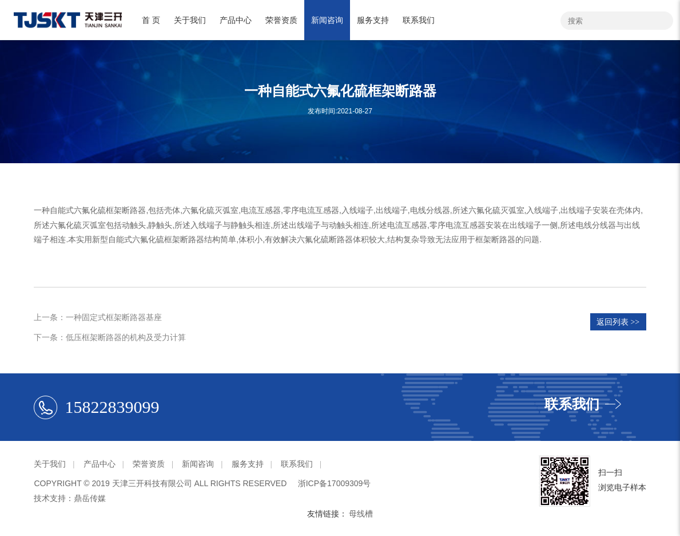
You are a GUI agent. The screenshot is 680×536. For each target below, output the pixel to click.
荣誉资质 (281, 20)
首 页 (151, 20)
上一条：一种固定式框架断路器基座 (98, 317)
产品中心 (236, 20)
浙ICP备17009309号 (334, 483)
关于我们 (190, 20)
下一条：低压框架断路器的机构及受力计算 (110, 337)
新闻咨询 (327, 20)
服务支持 (373, 20)
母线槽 (361, 513)
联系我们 (419, 20)
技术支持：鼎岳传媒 (70, 498)
